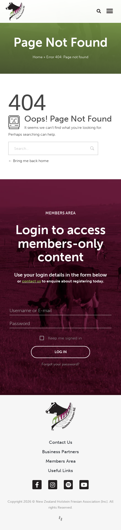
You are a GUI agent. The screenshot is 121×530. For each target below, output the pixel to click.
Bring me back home (28, 161)
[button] (99, 11)
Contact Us (60, 442)
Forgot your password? (60, 364)
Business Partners (60, 451)
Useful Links (60, 470)
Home (38, 57)
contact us (31, 281)
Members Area (61, 461)
